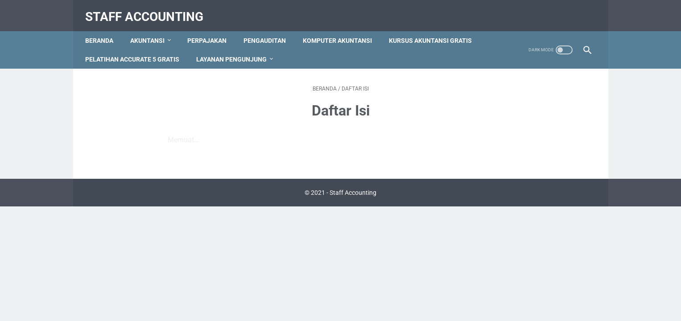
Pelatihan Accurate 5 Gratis (236, 49)
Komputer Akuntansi (341, 30)
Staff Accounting (148, 10)
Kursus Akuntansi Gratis (130, 49)
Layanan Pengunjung (335, 49)
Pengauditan (269, 30)
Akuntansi (151, 30)
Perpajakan (211, 30)
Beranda (103, 30)
